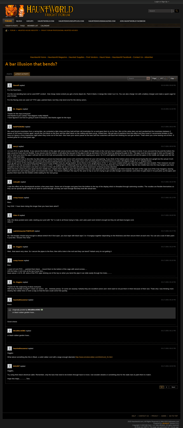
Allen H (16, 215)
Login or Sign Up (162, 2)
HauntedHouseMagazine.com (101, 21)
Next (173, 387)
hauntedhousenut (20, 300)
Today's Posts (11, 25)
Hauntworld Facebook (121, 57)
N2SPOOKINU (19, 127)
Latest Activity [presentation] (22, 74)
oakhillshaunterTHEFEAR (23, 231)
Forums (8, 21)
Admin (163, 416)
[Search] (161, 11)
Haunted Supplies (76, 57)
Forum (12, 30)
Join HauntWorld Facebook (132, 21)
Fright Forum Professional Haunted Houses (59, 30)
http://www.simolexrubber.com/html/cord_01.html (94, 357)
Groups (29, 21)
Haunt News (105, 57)
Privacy (155, 416)
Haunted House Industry (28, 30)
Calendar (45, 25)
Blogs (19, 21)
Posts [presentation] (9, 74)
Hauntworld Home (38, 57)
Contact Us (138, 57)
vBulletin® (165, 423)
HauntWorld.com (46, 21)
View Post (42, 309)
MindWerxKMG (19, 331)
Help (134, 416)
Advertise (149, 57)
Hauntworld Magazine (57, 57)
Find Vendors (92, 57)
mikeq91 (16, 182)
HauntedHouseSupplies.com (71, 21)
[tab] (9, 74)
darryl (15, 146)
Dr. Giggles (17, 109)
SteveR (16, 85)
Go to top (173, 416)
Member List (32, 25)
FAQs (22, 25)
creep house (18, 198)
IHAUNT (16, 366)
